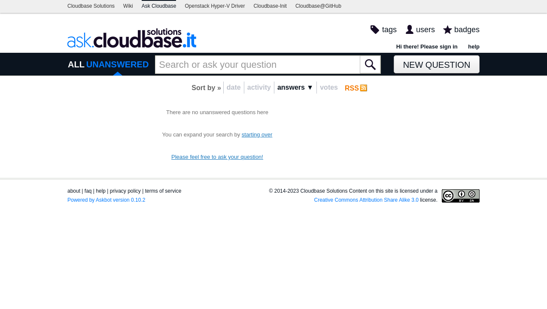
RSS (352, 88)
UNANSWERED (117, 64)
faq (88, 191)
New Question (437, 65)
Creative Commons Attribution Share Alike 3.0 (366, 200)
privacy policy (125, 191)
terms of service (163, 191)
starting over (257, 134)
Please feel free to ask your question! (217, 157)
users (425, 29)
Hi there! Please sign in (427, 46)
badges (467, 29)
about (73, 191)
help (474, 46)
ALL (76, 64)
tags (389, 29)
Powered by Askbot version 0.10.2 (106, 200)
